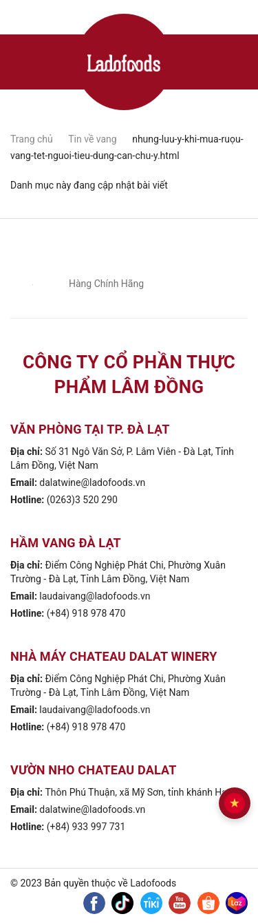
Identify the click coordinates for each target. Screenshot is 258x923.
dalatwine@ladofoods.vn (92, 482)
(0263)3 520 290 (82, 499)
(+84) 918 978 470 (86, 613)
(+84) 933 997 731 (86, 826)
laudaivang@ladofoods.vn (94, 596)
